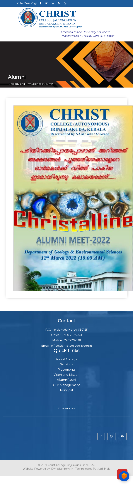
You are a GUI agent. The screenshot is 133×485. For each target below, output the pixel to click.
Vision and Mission (66, 374)
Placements (66, 369)
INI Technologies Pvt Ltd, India (90, 468)
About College (66, 359)
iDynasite (57, 468)
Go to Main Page (27, 3)
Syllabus (66, 364)
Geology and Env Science (25, 84)
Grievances (66, 408)
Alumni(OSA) (66, 380)
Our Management (66, 385)
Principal (66, 390)
